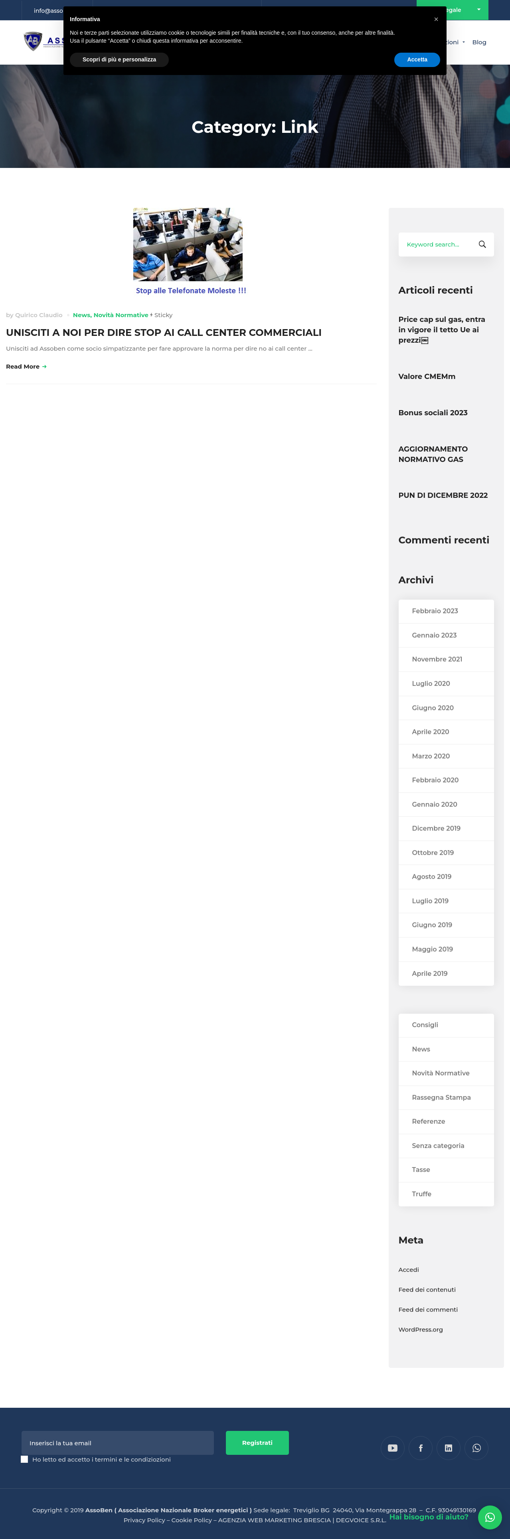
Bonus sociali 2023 (433, 412)
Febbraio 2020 (435, 796)
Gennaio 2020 (434, 820)
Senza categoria (438, 1162)
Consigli (425, 1041)
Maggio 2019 (432, 965)
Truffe (422, 1210)
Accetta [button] (417, 59)
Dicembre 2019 (436, 844)
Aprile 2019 (430, 989)
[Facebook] (421, 1448)
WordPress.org (421, 1345)
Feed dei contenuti (427, 1305)
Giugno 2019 (432, 941)
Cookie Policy (192, 1520)
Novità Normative (120, 315)
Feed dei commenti (428, 1325)
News (81, 315)
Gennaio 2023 (434, 651)
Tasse (421, 1186)
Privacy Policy (144, 1520)
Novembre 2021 (437, 675)
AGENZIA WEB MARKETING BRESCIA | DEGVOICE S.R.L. (302, 1520)
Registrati (257, 1442)
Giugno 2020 (433, 724)
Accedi (409, 1285)
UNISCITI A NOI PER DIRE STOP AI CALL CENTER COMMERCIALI (164, 332)
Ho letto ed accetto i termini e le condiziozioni (101, 1459)
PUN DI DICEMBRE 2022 (443, 495)
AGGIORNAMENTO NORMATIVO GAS (433, 454)
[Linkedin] (449, 1448)
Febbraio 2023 (435, 627)
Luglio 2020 (431, 699)
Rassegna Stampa (441, 1113)
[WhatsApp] (476, 1448)
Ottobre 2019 (433, 868)
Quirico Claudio (39, 315)
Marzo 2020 (431, 772)
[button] (490, 1517)
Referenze (428, 1138)
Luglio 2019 (430, 917)
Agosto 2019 (432, 893)
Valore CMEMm (427, 376)
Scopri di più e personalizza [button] (119, 59)
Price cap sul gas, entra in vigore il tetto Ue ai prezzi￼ (442, 330)
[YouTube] (393, 1448)
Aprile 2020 (430, 748)
